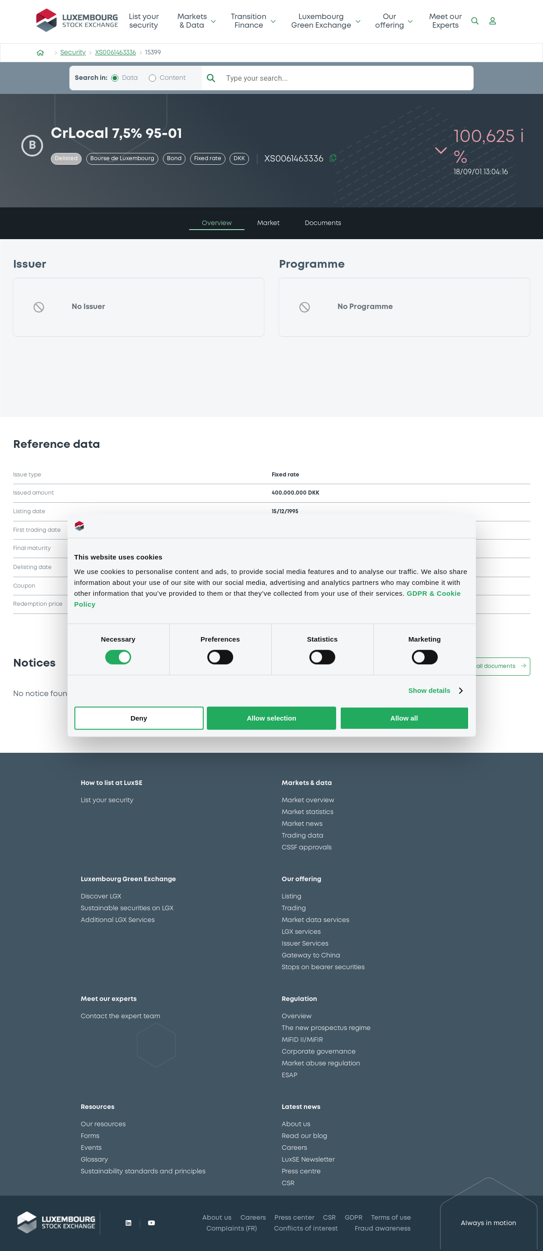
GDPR (353, 1218)
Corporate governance (319, 1052)
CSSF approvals (307, 847)
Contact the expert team (120, 1016)
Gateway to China (311, 955)
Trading (294, 908)
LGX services (301, 932)
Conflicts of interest (306, 1228)
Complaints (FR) (231, 1228)
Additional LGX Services (118, 920)
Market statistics (307, 812)
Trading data (302, 836)
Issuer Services (305, 944)
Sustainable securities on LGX (127, 908)
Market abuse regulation (321, 1063)
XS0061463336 (115, 52)
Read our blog (304, 1136)
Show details (429, 691)
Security (73, 52)
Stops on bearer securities (323, 967)
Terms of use (391, 1218)
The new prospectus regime (326, 1028)
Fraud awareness (383, 1228)
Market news (302, 824)
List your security (144, 21)
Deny (139, 718)
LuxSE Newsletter (308, 1160)
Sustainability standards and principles (143, 1171)
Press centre (301, 1171)
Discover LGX (101, 896)
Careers (294, 1148)
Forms (90, 1136)
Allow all (404, 718)
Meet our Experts (445, 21)
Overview (297, 1016)
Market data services (315, 920)
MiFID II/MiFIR (302, 1040)
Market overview (308, 800)
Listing (291, 896)
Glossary (94, 1160)
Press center (294, 1218)
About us (296, 1124)
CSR (288, 1183)
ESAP (289, 1075)
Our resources (103, 1124)
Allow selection (271, 718)
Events (91, 1148)
